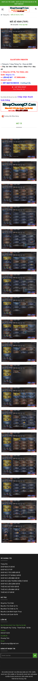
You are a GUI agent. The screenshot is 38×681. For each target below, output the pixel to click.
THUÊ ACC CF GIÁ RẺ (7, 592)
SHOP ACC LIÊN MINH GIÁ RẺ (10, 578)
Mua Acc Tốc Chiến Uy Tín (9, 606)
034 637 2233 (5, 633)
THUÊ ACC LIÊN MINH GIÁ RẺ (10, 589)
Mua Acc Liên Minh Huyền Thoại (11, 611)
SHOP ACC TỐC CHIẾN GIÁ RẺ (10, 572)
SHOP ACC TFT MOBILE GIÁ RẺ (11, 575)
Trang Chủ (4, 564)
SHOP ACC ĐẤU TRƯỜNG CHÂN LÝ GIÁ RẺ (14, 581)
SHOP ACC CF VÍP (6, 569)
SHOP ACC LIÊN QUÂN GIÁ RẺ (10, 584)
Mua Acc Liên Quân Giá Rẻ (9, 614)
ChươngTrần (25, 83)
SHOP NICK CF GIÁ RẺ (8, 567)
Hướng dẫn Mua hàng (10, 116)
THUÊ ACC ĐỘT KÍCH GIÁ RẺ (10, 586)
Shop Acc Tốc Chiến (7, 603)
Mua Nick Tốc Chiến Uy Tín (9, 609)
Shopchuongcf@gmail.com (10, 643)
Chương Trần (5, 638)
